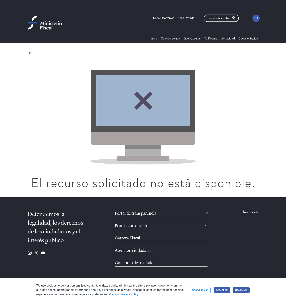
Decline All (241, 290)
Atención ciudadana (133, 251)
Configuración (200, 290)
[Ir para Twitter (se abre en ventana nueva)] (36, 253)
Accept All (222, 290)
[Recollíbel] (206, 213)
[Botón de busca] (256, 18)
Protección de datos (132, 226)
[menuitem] (164, 18)
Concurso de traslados (135, 263)
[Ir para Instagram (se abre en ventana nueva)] (30, 253)
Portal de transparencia (135, 213)
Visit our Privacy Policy (124, 294)
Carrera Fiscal (127, 238)
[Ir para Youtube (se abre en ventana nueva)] (43, 253)
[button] (221, 18)
